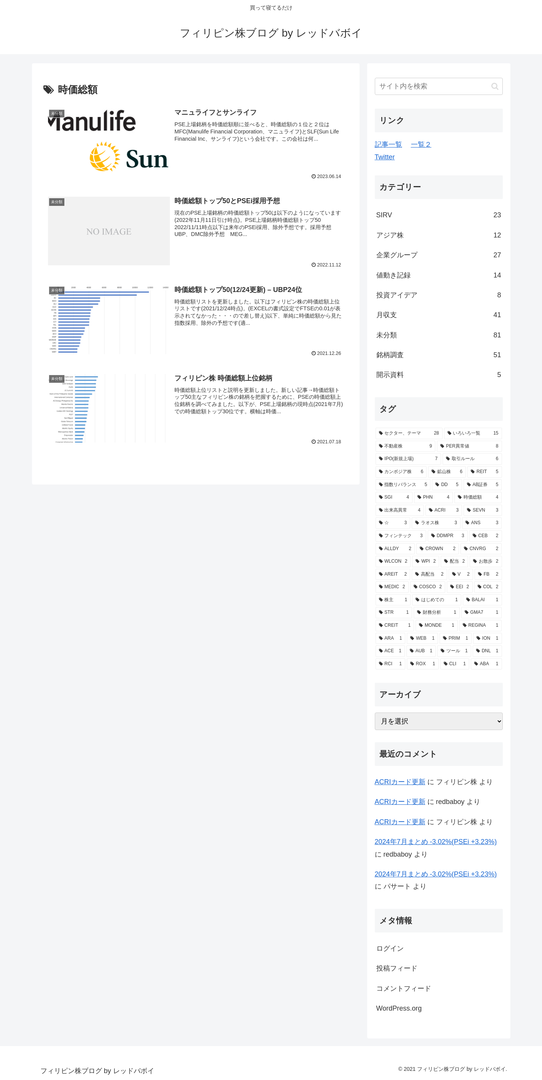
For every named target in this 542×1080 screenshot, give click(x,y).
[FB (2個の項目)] (488, 574)
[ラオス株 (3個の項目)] (436, 523)
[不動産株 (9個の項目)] (406, 446)
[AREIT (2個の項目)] (393, 574)
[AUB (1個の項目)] (421, 651)
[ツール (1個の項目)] (454, 651)
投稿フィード (396, 968)
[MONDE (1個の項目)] (436, 625)
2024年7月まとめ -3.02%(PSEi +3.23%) (436, 842)
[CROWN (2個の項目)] (437, 549)
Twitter (385, 157)
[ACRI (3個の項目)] (443, 510)
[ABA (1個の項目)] (486, 664)
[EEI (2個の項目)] (460, 587)
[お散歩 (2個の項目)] (486, 561)
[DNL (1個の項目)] (487, 651)
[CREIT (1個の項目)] (395, 625)
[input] (439, 86)
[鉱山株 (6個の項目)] (447, 472)
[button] (495, 86)
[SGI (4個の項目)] (394, 497)
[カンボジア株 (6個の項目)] (401, 472)
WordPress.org (399, 1008)
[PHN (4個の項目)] (433, 497)
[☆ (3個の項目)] (393, 523)
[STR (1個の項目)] (394, 612)
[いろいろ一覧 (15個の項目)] (473, 433)
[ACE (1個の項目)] (390, 651)
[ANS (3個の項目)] (482, 523)
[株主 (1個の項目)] (393, 600)
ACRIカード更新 (400, 782)
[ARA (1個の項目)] (391, 638)
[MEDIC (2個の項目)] (392, 587)
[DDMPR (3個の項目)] (448, 536)
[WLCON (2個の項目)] (393, 561)
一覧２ (421, 144)
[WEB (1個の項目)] (422, 638)
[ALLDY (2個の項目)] (395, 549)
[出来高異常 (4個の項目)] (400, 510)
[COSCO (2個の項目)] (427, 587)
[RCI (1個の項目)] (390, 664)
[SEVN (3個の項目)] (483, 510)
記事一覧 (388, 144)
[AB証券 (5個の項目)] (483, 485)
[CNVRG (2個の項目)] (481, 549)
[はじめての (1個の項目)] (436, 600)
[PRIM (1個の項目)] (456, 638)
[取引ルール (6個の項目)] (472, 459)
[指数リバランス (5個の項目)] (403, 485)
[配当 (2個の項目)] (454, 561)
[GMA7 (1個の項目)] (481, 612)
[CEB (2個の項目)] (485, 536)
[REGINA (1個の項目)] (480, 625)
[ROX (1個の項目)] (423, 664)
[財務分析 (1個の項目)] (437, 612)
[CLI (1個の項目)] (454, 664)
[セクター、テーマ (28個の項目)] (409, 433)
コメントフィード (403, 988)
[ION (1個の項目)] (487, 638)
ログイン (390, 948)
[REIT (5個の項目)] (484, 472)
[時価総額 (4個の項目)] (478, 497)
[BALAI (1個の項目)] (482, 600)
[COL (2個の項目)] (488, 587)
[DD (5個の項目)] (447, 485)
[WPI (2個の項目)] (425, 561)
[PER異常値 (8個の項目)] (469, 446)
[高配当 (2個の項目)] (429, 574)
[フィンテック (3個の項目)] (401, 536)
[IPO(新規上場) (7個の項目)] (408, 459)
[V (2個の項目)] (461, 574)
